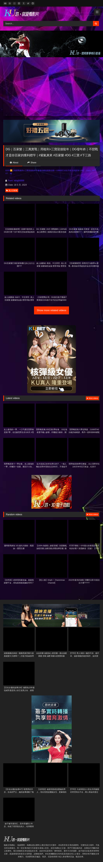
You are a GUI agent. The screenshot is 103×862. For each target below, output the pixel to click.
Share (31, 162)
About (14, 162)
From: (9, 180)
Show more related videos (51, 310)
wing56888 (19, 180)
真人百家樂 (11, 190)
